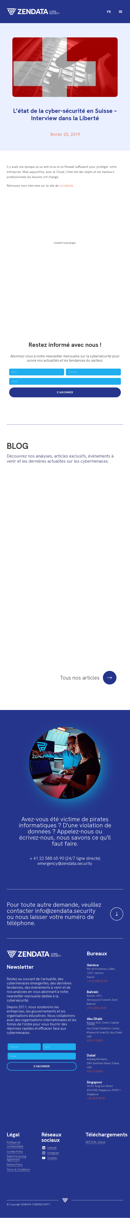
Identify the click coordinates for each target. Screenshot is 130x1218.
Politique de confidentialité (15, 1144)
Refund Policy (15, 1164)
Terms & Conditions (18, 1169)
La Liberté (66, 186)
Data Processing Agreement (16, 1158)
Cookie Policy (15, 1151)
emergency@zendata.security (65, 863)
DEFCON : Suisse (95, 1142)
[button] (120, 11)
